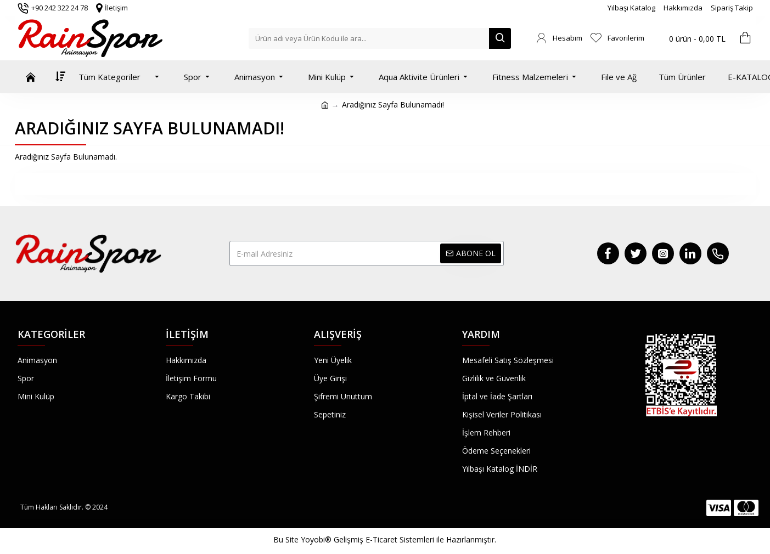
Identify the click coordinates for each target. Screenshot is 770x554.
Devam (385, 184)
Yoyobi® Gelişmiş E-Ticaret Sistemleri (367, 539)
